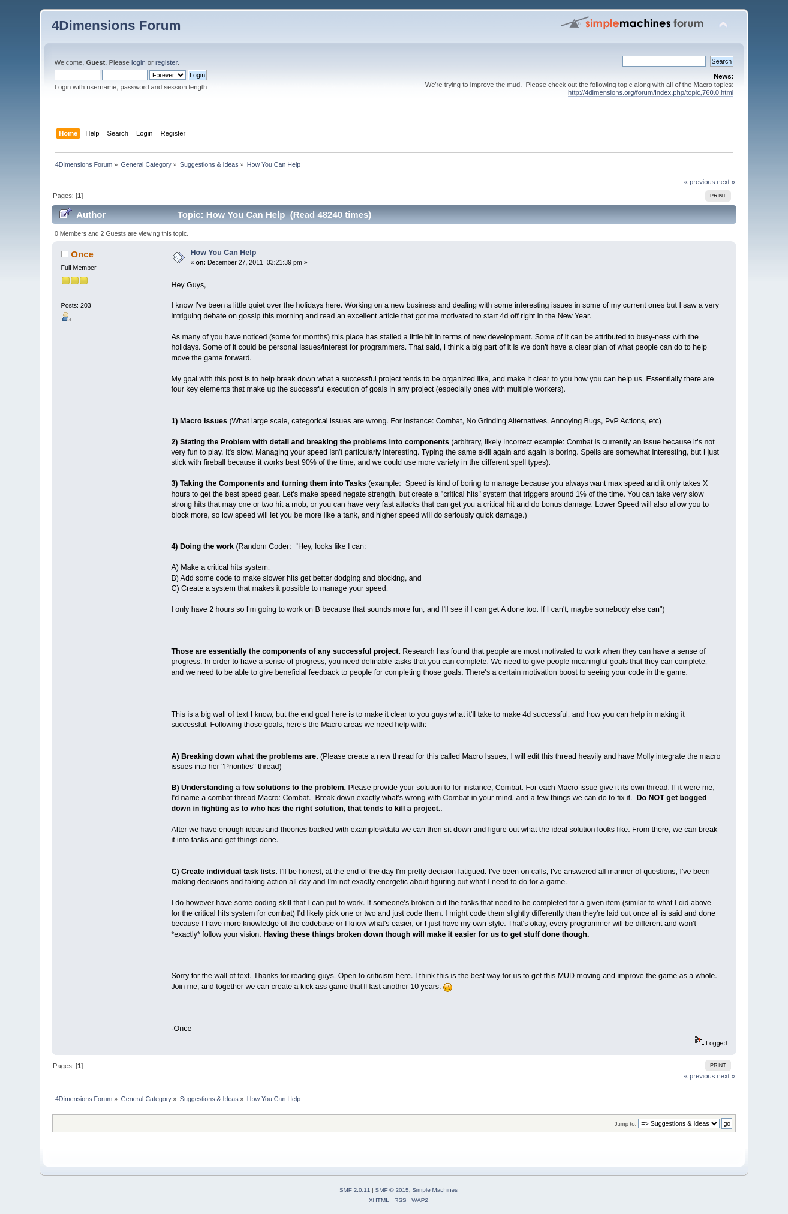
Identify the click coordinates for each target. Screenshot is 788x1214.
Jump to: (626, 1123)
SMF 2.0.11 (355, 1189)
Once (82, 254)
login (138, 62)
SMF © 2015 (392, 1189)
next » (726, 181)
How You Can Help (224, 252)
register (166, 62)
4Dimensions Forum (116, 25)
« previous (699, 181)
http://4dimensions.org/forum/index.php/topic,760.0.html (650, 92)
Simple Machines (435, 1189)
